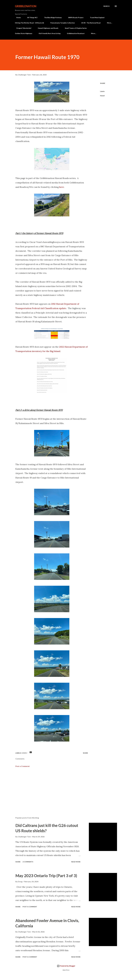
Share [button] (102, 83)
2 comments (28, 862)
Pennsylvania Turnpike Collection (62, 23)
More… (109, 23)
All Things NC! (31, 17)
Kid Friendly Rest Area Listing (49, 33)
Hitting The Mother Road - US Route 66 (29, 23)
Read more (75, 862)
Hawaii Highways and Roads (47, 28)
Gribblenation (25, 6)
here (61, 187)
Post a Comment (22, 766)
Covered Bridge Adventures (102, 28)
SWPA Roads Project (74, 17)
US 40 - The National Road (91, 23)
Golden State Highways (23, 33)
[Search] (106, 6)
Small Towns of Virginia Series (74, 28)
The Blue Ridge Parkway (51, 17)
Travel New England (96, 17)
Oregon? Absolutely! (22, 28)
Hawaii (102, 96)
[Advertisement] (51, 789)
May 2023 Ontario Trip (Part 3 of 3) (46, 875)
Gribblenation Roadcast (76, 33)
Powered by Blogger (66, 966)
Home (17, 17)
